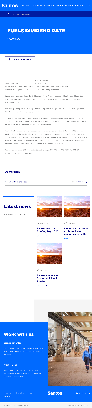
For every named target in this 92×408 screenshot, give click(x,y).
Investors (59, 5)
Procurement (10, 365)
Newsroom (69, 5)
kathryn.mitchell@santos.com (16, 90)
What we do (37, 5)
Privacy (30, 393)
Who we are (26, 5)
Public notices (19, 393)
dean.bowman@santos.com (49, 90)
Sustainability (49, 5)
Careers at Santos (12, 343)
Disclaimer (7, 396)
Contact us (7, 393)
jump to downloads (20, 59)
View (39, 236)
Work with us (79, 5)
